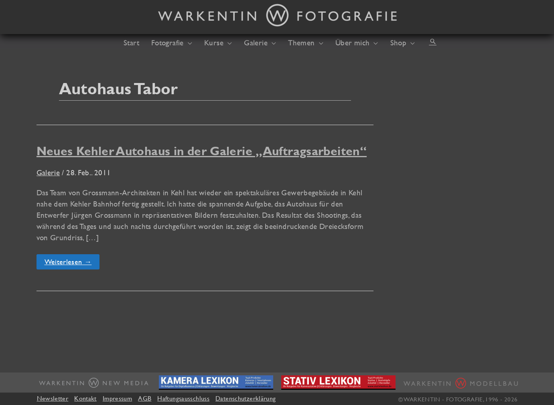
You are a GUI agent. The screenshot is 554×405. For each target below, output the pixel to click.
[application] (188, 42)
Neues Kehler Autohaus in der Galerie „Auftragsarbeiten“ (202, 151)
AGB (144, 398)
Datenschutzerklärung (245, 398)
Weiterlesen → (72, 263)
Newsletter (53, 398)
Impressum (117, 398)
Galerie (48, 172)
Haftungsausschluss (183, 398)
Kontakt (85, 398)
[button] (432, 41)
